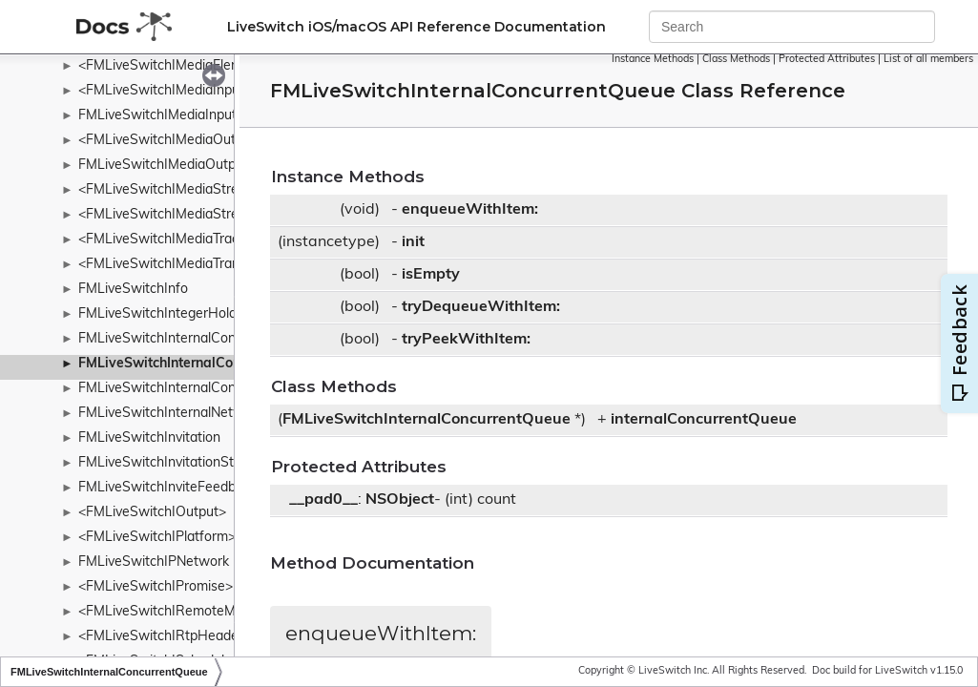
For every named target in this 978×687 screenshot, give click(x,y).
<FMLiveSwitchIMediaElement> (174, 66)
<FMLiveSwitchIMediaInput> (165, 91)
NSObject (399, 500)
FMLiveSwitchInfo (133, 289)
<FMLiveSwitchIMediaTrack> (165, 240)
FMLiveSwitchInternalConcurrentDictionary (209, 339)
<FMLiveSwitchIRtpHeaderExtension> (194, 637)
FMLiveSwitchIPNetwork (153, 562)
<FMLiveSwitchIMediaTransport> (179, 265)
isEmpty (431, 274)
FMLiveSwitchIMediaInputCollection (187, 116)
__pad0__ (323, 500)
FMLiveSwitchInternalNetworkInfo (182, 413)
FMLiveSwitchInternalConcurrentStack (196, 389)
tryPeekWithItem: (466, 339)
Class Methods (736, 59)
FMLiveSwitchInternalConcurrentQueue (201, 364)
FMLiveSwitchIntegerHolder (163, 314)
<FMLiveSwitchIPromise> (155, 587)
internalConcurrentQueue (704, 419)
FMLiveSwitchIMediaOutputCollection (193, 165)
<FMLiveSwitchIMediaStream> (171, 190)
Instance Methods (653, 59)
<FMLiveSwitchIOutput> (152, 513)
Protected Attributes (827, 59)
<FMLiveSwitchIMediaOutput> (170, 141)
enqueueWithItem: (470, 210)
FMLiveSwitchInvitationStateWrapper (193, 463)
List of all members (928, 59)
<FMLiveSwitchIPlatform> (157, 538)
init (413, 242)
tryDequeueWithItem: (481, 307)
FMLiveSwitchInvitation (149, 438)
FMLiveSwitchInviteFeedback (167, 488)
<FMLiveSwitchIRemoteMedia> (173, 612)
